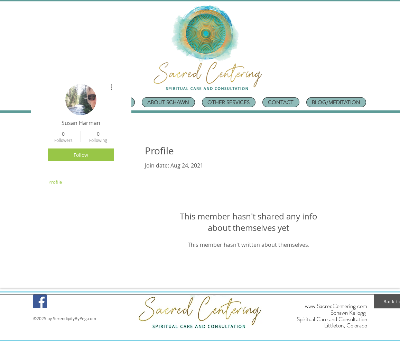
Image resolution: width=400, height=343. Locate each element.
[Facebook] (40, 301)
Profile (55, 182)
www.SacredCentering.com (336, 306)
